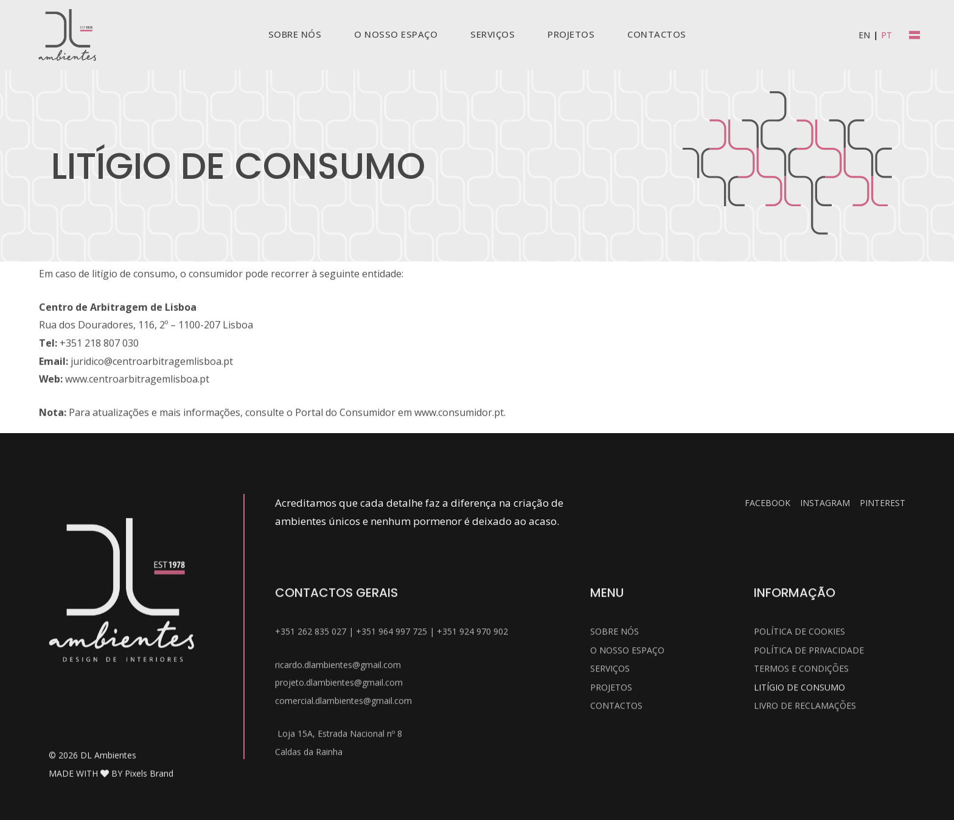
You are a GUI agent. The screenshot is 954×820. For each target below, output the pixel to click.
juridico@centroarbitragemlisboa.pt (152, 418)
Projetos (611, 805)
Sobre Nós (614, 750)
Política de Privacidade (809, 768)
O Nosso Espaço (627, 768)
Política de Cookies (799, 750)
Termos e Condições (801, 787)
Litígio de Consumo (799, 805)
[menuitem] (864, 35)
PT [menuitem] (886, 35)
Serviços (610, 787)
